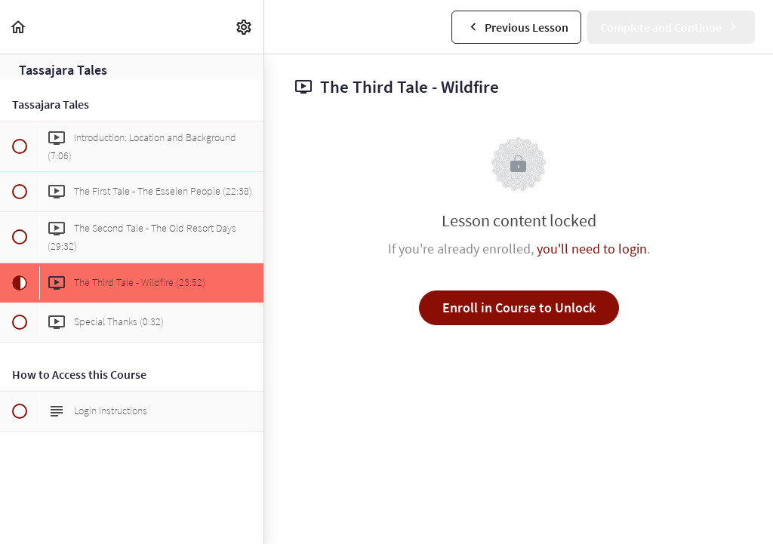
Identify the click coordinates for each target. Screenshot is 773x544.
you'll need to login (592, 248)
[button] (19, 27)
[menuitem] (244, 27)
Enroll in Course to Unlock (519, 307)
